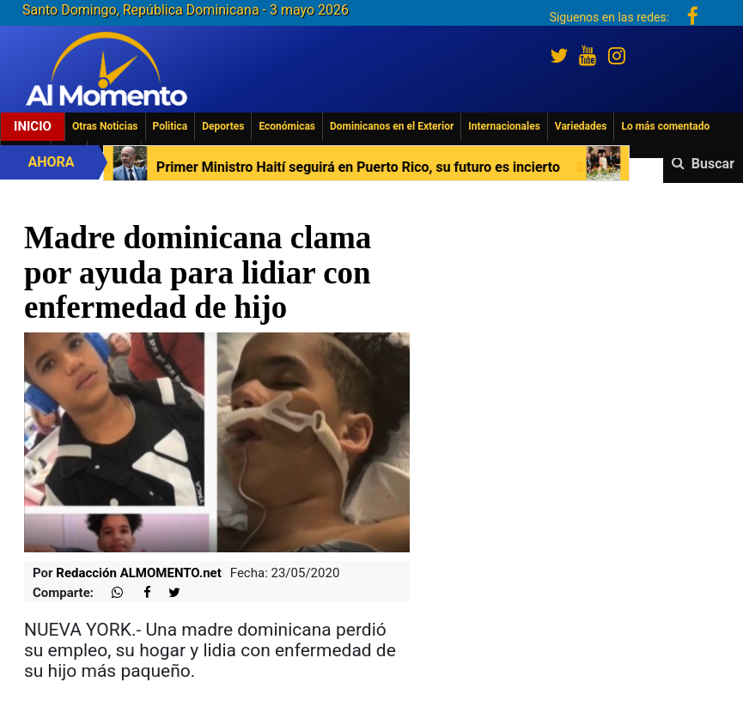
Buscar (712, 163)
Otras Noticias (105, 126)
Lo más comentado (665, 126)
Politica (170, 126)
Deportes (223, 126)
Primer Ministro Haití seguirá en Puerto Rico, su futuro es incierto (357, 167)
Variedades (581, 126)
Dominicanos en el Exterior (392, 126)
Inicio (33, 126)
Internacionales (504, 126)
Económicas (287, 126)
